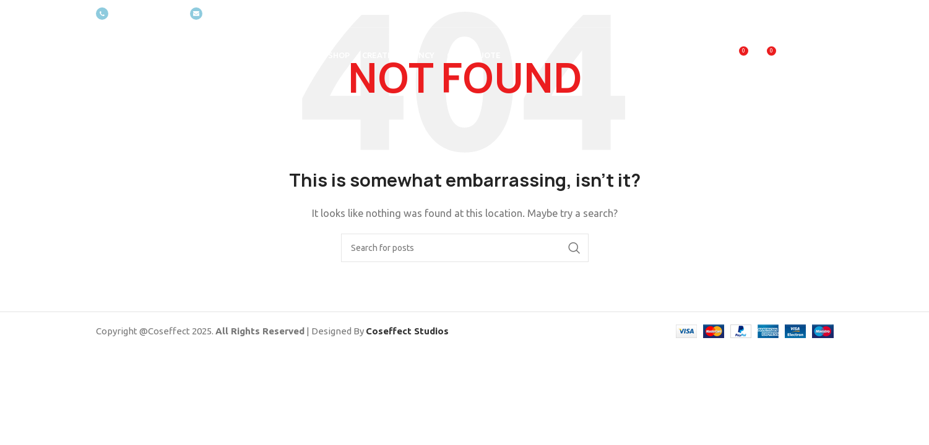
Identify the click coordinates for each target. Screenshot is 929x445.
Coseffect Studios (407, 331)
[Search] (465, 248)
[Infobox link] (137, 13)
